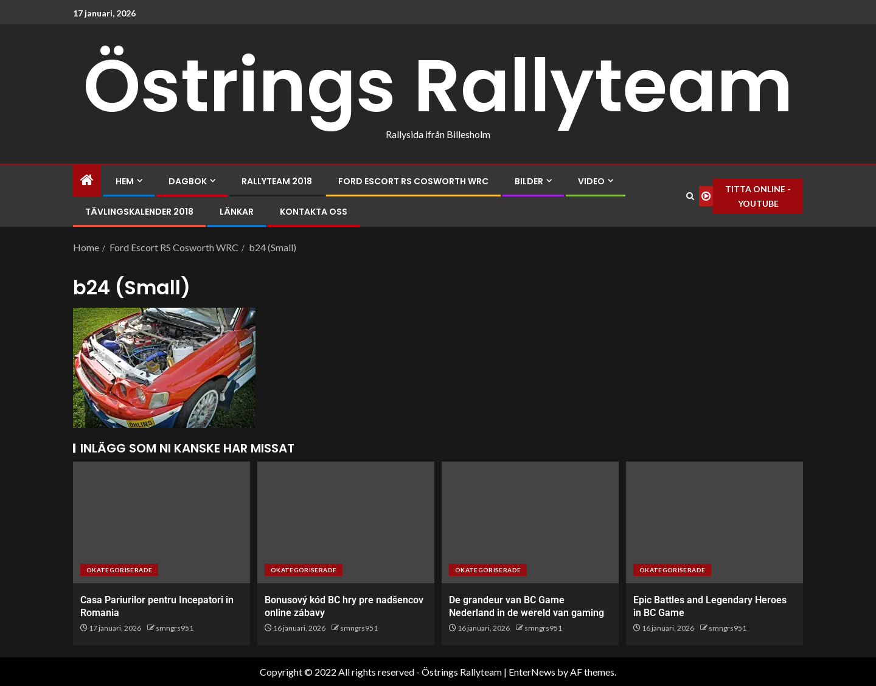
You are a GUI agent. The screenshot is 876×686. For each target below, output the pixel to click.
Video (591, 181)
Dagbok (188, 181)
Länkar (237, 212)
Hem (125, 181)
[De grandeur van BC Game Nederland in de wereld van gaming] (530, 522)
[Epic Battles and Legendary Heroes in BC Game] (714, 522)
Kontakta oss (313, 212)
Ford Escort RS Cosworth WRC (413, 181)
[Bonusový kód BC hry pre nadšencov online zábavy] (345, 522)
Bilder (529, 181)
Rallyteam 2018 (277, 181)
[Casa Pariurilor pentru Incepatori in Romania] (161, 522)
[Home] (87, 180)
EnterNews (532, 671)
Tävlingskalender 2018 (139, 212)
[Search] (690, 196)
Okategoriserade (119, 569)
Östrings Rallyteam (438, 86)
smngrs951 (174, 627)
